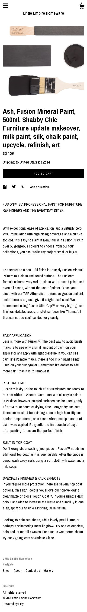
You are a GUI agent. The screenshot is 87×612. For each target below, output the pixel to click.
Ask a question (39, 187)
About (18, 571)
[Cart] (81, 6)
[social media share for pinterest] (23, 187)
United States (29, 162)
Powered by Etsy (13, 604)
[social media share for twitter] (14, 187)
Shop (6, 571)
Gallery (48, 571)
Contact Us (33, 571)
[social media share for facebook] (5, 187)
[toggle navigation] (5, 5)
